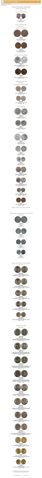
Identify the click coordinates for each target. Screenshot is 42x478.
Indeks (2, 5)
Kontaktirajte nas (26, 475)
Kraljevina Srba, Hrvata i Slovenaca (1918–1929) (22, 207)
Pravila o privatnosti (16, 475)
